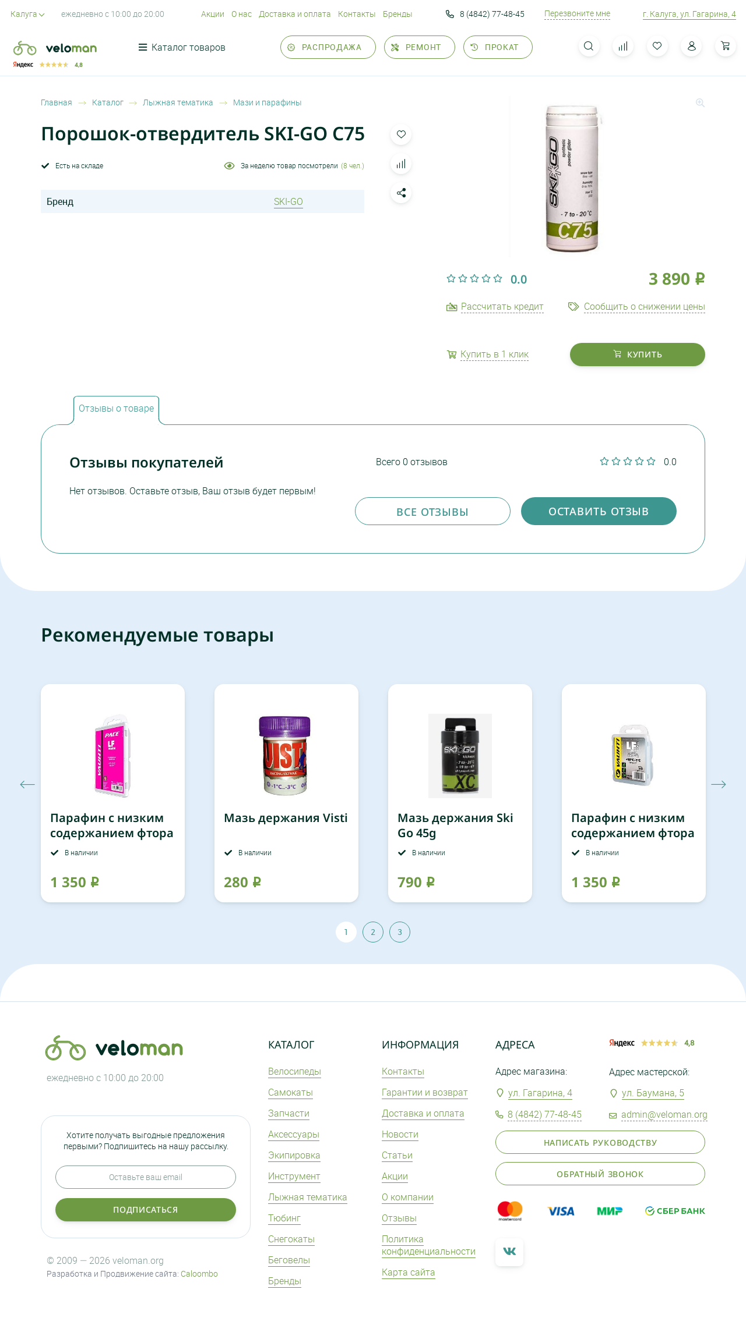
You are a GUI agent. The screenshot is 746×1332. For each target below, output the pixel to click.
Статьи (397, 1155)
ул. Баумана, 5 (653, 1092)
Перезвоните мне (577, 13)
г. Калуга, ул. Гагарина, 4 (689, 13)
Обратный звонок (600, 1173)
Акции (212, 13)
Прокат (494, 46)
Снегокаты (291, 1238)
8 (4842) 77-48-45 (485, 14)
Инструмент (294, 1176)
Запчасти (288, 1113)
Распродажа (324, 46)
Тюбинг (284, 1217)
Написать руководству (600, 1142)
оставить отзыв (599, 511)
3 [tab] (399, 931)
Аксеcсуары (293, 1134)
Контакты (357, 13)
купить (638, 354)
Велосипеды (294, 1071)
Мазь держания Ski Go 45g (455, 825)
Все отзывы (432, 512)
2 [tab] (373, 931)
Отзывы (399, 1217)
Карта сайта (408, 1272)
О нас (241, 13)
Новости (400, 1134)
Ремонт (416, 46)
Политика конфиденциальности (429, 1244)
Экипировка (294, 1155)
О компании (408, 1197)
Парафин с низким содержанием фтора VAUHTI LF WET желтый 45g (633, 840)
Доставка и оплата (295, 13)
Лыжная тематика (307, 1197)
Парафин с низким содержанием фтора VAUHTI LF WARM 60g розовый (112, 840)
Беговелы (289, 1259)
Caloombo (199, 1273)
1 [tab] (346, 931)
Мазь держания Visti (286, 818)
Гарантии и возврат (425, 1092)
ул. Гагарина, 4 (540, 1092)
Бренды (398, 13)
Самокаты (290, 1092)
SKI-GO (288, 201)
